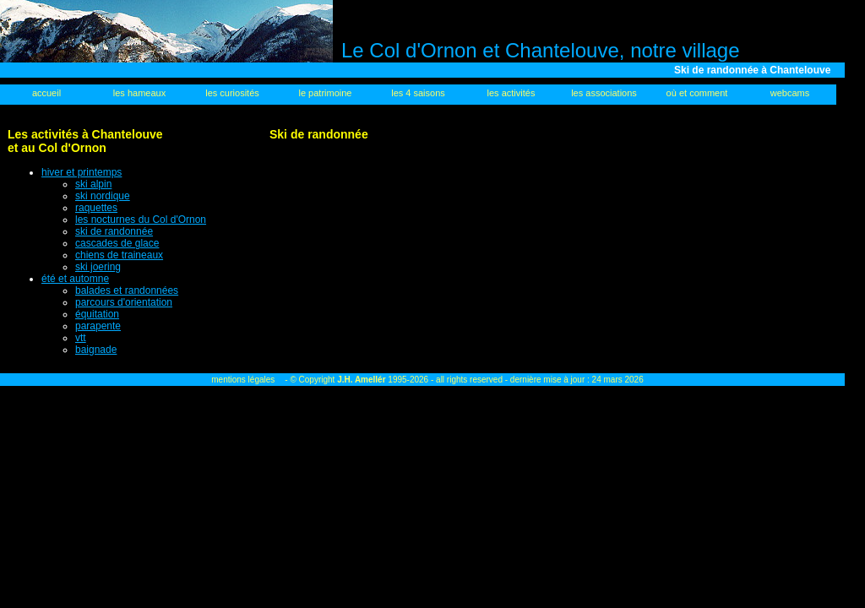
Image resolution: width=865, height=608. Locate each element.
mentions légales (243, 379)
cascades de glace (117, 243)
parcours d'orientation (123, 302)
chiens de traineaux (119, 255)
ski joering (98, 267)
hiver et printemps (81, 172)
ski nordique (102, 196)
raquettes (96, 208)
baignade (96, 350)
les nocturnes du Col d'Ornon (140, 219)
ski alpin (93, 184)
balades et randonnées (126, 290)
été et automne (75, 279)
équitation (97, 314)
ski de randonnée (114, 231)
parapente (98, 326)
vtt (80, 338)
